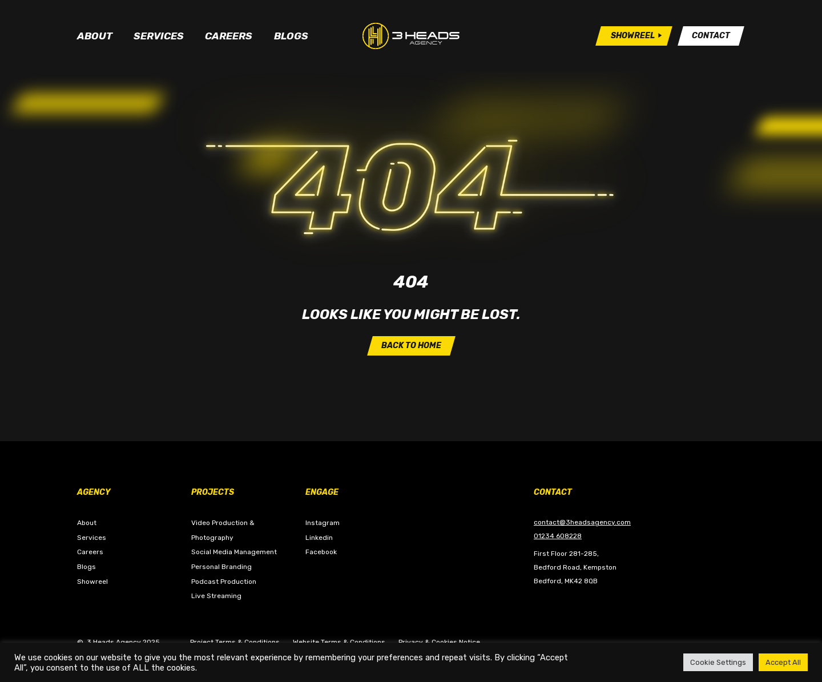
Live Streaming (216, 596)
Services (159, 36)
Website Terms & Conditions (339, 642)
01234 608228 (558, 536)
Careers (228, 36)
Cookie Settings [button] (718, 662)
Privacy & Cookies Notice (439, 642)
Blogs (291, 36)
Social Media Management (234, 552)
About (94, 36)
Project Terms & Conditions (235, 642)
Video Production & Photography (223, 530)
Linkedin (319, 538)
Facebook (321, 552)
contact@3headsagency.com (582, 522)
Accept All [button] (783, 662)
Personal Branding (221, 567)
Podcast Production (223, 582)
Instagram (322, 523)
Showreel (92, 582)
